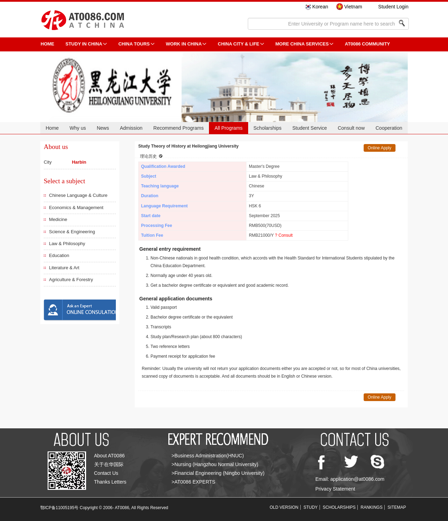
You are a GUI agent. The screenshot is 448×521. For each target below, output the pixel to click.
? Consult (284, 235)
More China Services (302, 44)
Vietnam (353, 6)
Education (59, 255)
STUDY (310, 507)
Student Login (393, 6)
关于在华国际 (109, 464)
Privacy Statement (335, 489)
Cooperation (389, 128)
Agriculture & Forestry (71, 279)
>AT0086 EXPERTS (193, 482)
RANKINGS (371, 507)
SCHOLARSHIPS (339, 507)
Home (52, 128)
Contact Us (106, 473)
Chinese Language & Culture (78, 195)
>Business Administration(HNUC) (208, 455)
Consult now (351, 128)
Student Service (309, 128)
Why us (78, 128)
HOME (47, 44)
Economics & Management (76, 207)
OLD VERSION (284, 507)
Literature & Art (64, 267)
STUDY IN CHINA (83, 44)
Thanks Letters (110, 482)
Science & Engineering (72, 231)
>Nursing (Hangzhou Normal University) (215, 464)
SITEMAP (396, 507)
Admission (131, 128)
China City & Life (238, 44)
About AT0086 (109, 455)
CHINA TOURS (134, 44)
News (103, 128)
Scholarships (267, 128)
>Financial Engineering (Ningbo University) (218, 473)
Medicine (58, 219)
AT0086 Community (367, 44)
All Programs (229, 128)
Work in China (184, 44)
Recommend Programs (178, 128)
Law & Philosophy (67, 243)
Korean (320, 6)
